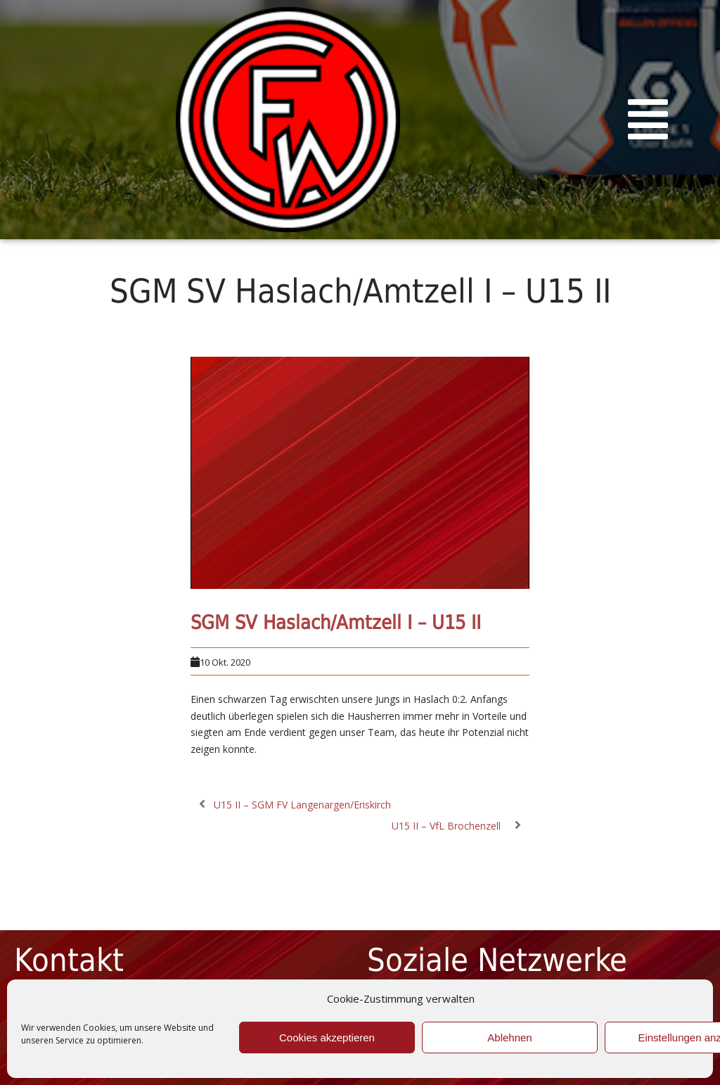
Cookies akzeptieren (327, 1037)
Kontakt (69, 960)
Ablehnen (509, 1037)
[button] (648, 120)
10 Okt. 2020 (225, 662)
